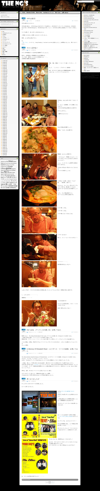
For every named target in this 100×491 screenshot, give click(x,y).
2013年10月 (4, 73)
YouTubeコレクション (7, 33)
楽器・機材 (4, 51)
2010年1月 (4, 111)
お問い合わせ (65, 12)
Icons (49, 485)
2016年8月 (4, 65)
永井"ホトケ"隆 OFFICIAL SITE (90, 47)
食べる (3, 54)
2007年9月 (4, 153)
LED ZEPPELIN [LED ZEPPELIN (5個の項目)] (7, 170)
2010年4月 (4, 107)
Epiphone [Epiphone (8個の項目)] (3, 164)
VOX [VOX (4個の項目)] (5, 177)
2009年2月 (4, 127)
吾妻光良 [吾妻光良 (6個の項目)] (3, 184)
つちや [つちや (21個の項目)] (9, 177)
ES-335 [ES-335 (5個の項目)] (6, 166)
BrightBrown (86, 56)
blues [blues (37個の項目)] (11, 161)
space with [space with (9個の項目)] (4, 174)
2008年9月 (4, 134)
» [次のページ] (53, 482)
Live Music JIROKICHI (88, 61)
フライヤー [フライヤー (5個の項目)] (8, 181)
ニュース (4, 40)
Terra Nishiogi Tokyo (88, 64)
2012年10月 (4, 76)
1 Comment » (76, 20)
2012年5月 (4, 79)
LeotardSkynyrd (87, 25)
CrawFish (36, 364)
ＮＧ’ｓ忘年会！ (32, 48)
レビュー (4, 46)
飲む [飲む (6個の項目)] (15, 187)
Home (23, 12)
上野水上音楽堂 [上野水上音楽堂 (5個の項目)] (9, 182)
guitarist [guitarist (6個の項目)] (14, 168)
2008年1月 (4, 147)
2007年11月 (4, 150)
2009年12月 (4, 113)
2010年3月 (4, 108)
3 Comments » (75, 50)
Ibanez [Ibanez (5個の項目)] (2, 170)
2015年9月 (4, 68)
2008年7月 (4, 137)
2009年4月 (4, 124)
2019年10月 (4, 60)
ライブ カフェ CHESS (88, 66)
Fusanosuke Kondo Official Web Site (91, 19)
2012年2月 (4, 82)
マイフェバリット (6, 42)
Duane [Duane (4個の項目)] (9, 163)
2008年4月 (4, 142)
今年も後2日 (31, 18)
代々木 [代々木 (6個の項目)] (15, 182)
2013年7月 (4, 74)
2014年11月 (4, 70)
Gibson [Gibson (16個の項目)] (3, 168)
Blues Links (39, 12)
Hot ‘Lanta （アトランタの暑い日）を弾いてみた (44, 330)
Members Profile (30, 12)
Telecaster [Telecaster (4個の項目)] (3, 175)
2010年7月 (4, 102)
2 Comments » (75, 353)
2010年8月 (4, 100)
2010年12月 (4, 96)
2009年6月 (4, 120)
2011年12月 (4, 83)
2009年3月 (4, 125)
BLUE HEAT (86, 55)
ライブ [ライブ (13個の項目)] (13, 181)
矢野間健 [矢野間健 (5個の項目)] (12, 187)
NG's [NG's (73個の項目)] (6, 172)
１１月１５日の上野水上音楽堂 (65, 416)
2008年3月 (4, 144)
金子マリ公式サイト (88, 49)
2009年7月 (4, 119)
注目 (3, 53)
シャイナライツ (87, 33)
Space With (86, 63)
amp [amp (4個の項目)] (5, 161)
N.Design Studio (54, 485)
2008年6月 (4, 139)
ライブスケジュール (6, 43)
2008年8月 (4, 136)
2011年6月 (4, 88)
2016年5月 (4, 67)
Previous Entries (26, 479)
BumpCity (86, 58)
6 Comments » (75, 381)
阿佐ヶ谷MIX (87, 70)
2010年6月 (4, 104)
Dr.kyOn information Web (89, 18)
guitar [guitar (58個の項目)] (9, 168)
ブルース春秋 (87, 36)
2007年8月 (4, 154)
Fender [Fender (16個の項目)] (10, 166)
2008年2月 (4, 145)
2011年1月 (4, 94)
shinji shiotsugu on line (88, 30)
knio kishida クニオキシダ (89, 22)
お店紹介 (4, 34)
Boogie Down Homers (88, 16)
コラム (3, 36)
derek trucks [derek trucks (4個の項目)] (6, 163)
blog (3, 31)
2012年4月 (4, 80)
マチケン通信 (87, 41)
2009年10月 (4, 116)
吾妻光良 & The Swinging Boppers (91, 44)
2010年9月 (4, 99)
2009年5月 (4, 122)
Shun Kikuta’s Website (88, 32)
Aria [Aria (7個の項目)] (7, 161)
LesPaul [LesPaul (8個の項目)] (13, 170)
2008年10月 (4, 133)
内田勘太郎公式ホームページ (90, 42)
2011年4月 (4, 90)
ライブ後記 (4, 45)
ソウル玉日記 (87, 35)
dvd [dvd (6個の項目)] (12, 163)
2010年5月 (4, 105)
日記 (3, 48)
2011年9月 (4, 87)
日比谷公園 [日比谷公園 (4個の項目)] (4, 187)
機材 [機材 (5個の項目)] (8, 187)
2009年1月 (4, 128)
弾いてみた (58, 12)
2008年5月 (4, 140)
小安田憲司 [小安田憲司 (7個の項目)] (11, 186)
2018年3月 (4, 62)
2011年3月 (4, 91)
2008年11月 (4, 131)
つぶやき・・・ (5, 37)
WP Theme (46, 485)
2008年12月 (4, 130)
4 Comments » (75, 332)
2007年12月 (4, 148)
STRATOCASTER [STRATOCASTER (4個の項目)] (10, 174)
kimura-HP (86, 21)
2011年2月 (4, 93)
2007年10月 (4, 151)
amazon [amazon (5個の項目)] (2, 161)
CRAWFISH (86, 59)
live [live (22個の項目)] (2, 172)
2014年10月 (4, 71)
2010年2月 (4, 110)
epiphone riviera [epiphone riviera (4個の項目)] (9, 164)
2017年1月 (4, 63)
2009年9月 (4, 117)
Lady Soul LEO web (88, 24)
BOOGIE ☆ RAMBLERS (89, 15)
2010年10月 (4, 97)
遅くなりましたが (33, 379)
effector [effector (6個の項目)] (14, 163)
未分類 (3, 50)
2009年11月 (4, 114)
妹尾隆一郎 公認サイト (89, 45)
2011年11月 (4, 85)
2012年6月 (4, 77)
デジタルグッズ (5, 39)
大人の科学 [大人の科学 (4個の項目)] (5, 186)
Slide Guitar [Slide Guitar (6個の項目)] (12, 172)
